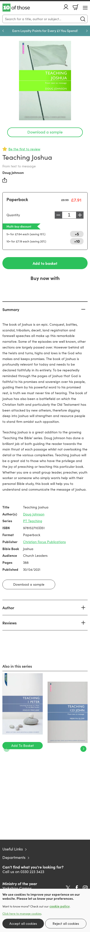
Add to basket (45, 263)
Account (66, 6)
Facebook (77, 887)
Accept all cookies (23, 923)
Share (4, 180)
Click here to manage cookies (21, 913)
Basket (75, 7)
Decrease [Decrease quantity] (58, 215)
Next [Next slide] (87, 31)
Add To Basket (22, 745)
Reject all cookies (66, 923)
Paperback (17, 199)
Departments (13, 857)
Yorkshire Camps (17, 888)
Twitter (68, 888)
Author (8, 607)
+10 (77, 241)
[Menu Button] (85, 7)
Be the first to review (24, 149)
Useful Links (12, 848)
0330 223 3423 (32, 871)
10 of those (16, 8)
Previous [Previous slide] (3, 31)
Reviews (9, 622)
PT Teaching (32, 521)
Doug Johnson (13, 172)
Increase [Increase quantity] (80, 215)
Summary (10, 309)
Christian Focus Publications (44, 541)
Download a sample (45, 131)
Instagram (85, 888)
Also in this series (17, 666)
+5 (77, 233)
